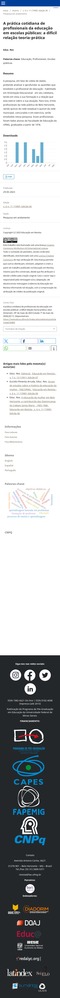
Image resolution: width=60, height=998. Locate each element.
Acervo (15, 10)
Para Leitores (11, 432)
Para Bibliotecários (13, 441)
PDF (10, 176)
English (9, 460)
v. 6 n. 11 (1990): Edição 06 (35, 10)
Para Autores (11, 437)
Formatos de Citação (15, 328)
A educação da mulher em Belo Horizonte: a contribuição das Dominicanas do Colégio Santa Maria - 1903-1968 (33, 401)
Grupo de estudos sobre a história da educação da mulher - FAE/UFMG (33, 385)
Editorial (26, 373)
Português (10, 470)
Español (9, 465)
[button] (11, 341)
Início (5, 10)
